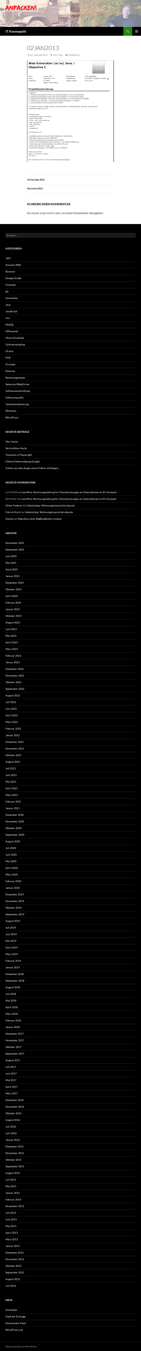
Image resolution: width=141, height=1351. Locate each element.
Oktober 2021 (13, 755)
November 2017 (15, 1040)
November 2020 (15, 821)
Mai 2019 (11, 940)
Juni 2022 (11, 708)
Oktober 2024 (13, 589)
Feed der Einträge (16, 1316)
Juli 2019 (11, 927)
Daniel (9, 518)
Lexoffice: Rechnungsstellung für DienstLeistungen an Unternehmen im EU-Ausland (69, 492)
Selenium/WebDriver (18, 384)
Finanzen (11, 284)
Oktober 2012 (13, 1265)
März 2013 (12, 1239)
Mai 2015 (11, 1186)
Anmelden (11, 1309)
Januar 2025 (13, 576)
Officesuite (12, 331)
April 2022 (12, 715)
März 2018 (12, 1013)
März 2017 (12, 1093)
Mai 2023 (11, 635)
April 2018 (12, 1007)
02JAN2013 (74, 55)
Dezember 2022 (15, 668)
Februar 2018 (13, 1020)
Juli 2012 (11, 1285)
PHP (8, 357)
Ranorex (10, 371)
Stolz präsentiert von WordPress (21, 1346)
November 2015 (15, 1153)
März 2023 (12, 649)
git (7, 291)
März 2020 (12, 874)
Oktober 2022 (13, 682)
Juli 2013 (11, 1212)
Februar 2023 (13, 655)
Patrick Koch (13, 512)
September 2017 (15, 1053)
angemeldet (47, 213)
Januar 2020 (13, 887)
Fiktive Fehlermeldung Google (23, 461)
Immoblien (12, 298)
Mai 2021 (11, 781)
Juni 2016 (11, 1133)
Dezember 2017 (15, 1033)
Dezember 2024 (15, 582)
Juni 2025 (11, 556)
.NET (8, 258)
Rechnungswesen (15, 377)
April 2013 (12, 1232)
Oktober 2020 (13, 828)
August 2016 (13, 1119)
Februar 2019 (13, 960)
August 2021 (13, 761)
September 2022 (15, 688)
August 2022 (13, 695)
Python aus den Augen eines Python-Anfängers (32, 468)
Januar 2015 (13, 1192)
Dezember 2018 (15, 974)
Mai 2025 (11, 562)
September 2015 (15, 1166)
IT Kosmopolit (16, 31)
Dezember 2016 (15, 1100)
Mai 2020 (11, 861)
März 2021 (12, 794)
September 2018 (15, 980)
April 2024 (12, 595)
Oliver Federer (14, 505)
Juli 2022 (11, 702)
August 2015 (13, 1173)
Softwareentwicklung (18, 390)
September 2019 (15, 914)
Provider (11, 364)
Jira (8, 317)
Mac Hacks (12, 441)
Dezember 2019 (15, 894)
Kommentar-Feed (16, 1323)
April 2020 (12, 867)
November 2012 (15, 1259)
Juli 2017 (11, 1066)
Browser (10, 271)
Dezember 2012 (15, 1252)
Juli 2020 (11, 848)
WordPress (12, 417)
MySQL (10, 324)
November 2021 (15, 748)
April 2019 (12, 947)
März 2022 (12, 721)
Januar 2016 (13, 1139)
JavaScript (11, 311)
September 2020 (15, 834)
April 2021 (12, 788)
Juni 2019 (11, 934)
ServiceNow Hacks (16, 448)
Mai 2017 (11, 1080)
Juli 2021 (11, 768)
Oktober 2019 (13, 907)
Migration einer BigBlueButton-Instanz (40, 518)
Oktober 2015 (13, 1159)
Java (8, 304)
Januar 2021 (13, 808)
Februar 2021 (13, 801)
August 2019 (13, 920)
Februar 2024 (13, 602)
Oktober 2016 (13, 1113)
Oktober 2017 (13, 1046)
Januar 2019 (13, 967)
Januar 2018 (13, 1027)
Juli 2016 (11, 1126)
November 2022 (15, 675)
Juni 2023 (11, 629)
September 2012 (15, 1272)
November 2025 (15, 542)
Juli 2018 (11, 993)
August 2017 (13, 1060)
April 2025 (12, 569)
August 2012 (13, 1279)
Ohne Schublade (15, 337)
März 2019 (12, 954)
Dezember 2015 (15, 1146)
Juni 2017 (11, 1073)
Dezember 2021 (15, 741)
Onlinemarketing (15, 344)
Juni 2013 (11, 1219)
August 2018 (13, 987)
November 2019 (15, 901)
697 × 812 (58, 55)
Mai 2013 (11, 1226)
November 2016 (15, 1106)
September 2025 (15, 549)
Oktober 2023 (13, 615)
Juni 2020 (11, 854)
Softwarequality (15, 397)
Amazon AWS (13, 264)
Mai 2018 (11, 1000)
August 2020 (13, 841)
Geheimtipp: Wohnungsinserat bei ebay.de (51, 505)
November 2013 (15, 1206)
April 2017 (12, 1086)
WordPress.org (14, 1329)
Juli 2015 (11, 1179)
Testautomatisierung (17, 404)
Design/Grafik (13, 278)
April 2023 (12, 642)
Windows (11, 410)
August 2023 (13, 622)
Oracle (9, 351)
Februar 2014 (13, 1199)
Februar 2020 (13, 881)
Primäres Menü (136, 31)
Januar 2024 (13, 609)
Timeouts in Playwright (19, 454)
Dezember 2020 (15, 814)
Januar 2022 (13, 735)
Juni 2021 (11, 775)
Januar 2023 (13, 662)
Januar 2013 (13, 1245)
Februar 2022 (13, 728)
